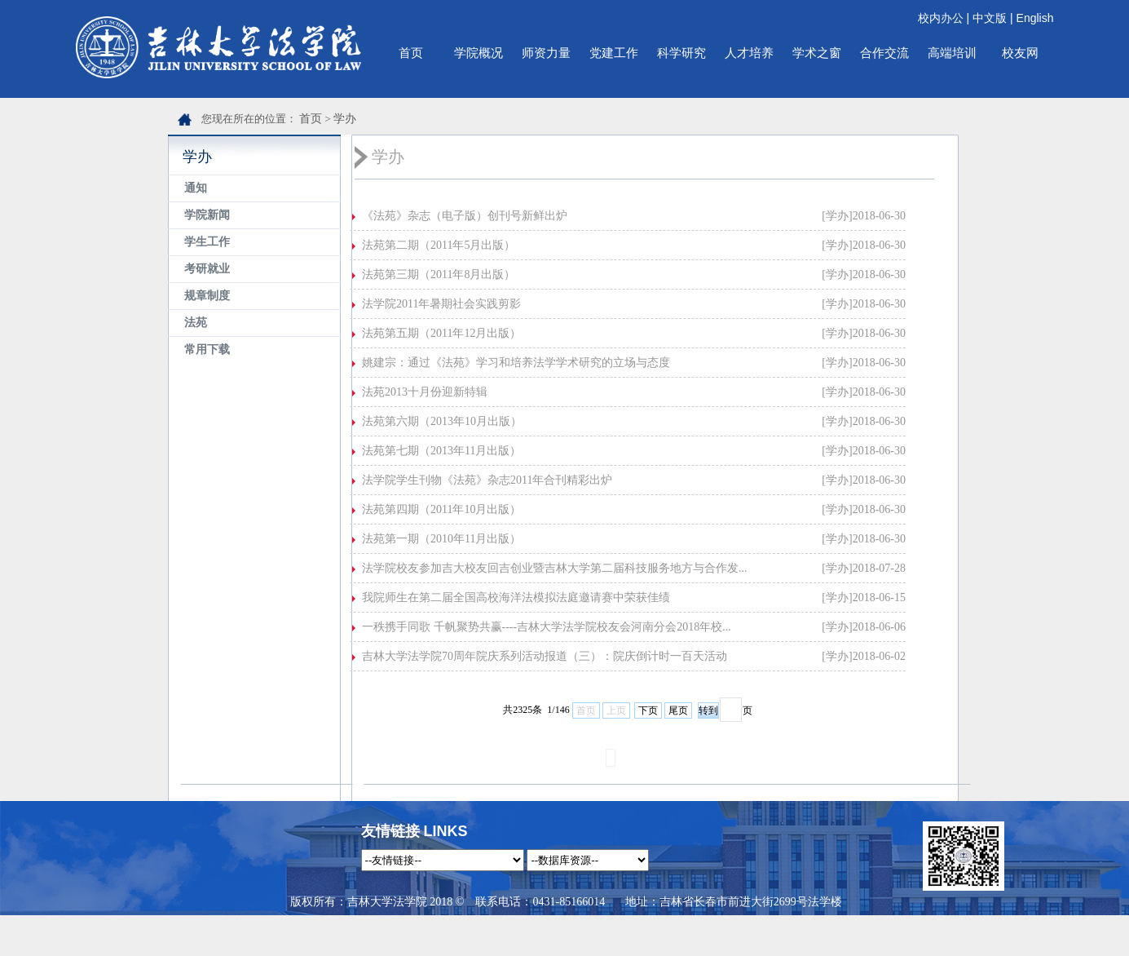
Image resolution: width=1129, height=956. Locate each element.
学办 (344, 119)
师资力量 (546, 53)
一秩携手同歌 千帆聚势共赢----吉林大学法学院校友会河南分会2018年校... (546, 627)
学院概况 (478, 53)
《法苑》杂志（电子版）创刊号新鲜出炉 (464, 216)
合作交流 (884, 53)
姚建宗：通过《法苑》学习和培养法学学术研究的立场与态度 (516, 362)
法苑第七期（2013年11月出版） (441, 451)
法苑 (195, 322)
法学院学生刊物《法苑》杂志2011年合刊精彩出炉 (487, 480)
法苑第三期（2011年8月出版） (438, 274)
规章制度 (207, 296)
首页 (411, 53)
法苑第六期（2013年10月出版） (442, 421)
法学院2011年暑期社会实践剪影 (441, 304)
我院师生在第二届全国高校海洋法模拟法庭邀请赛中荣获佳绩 (516, 597)
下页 (648, 710)
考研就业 (207, 269)
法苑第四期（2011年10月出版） (441, 509)
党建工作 (613, 53)
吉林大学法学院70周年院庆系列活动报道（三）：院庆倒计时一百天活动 (544, 656)
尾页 (678, 710)
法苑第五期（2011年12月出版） (441, 333)
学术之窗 (816, 53)
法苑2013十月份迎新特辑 (424, 392)
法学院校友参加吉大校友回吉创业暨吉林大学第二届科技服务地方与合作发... (555, 568)
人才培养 (749, 53)
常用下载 (207, 349)
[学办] (837, 216)
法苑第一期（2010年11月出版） (441, 539)
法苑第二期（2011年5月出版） (438, 245)
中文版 (989, 17)
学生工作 (207, 242)
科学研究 (681, 53)
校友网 (1020, 53)
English (1035, 17)
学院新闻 (207, 215)
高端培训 (952, 53)
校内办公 (941, 17)
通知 (195, 188)
